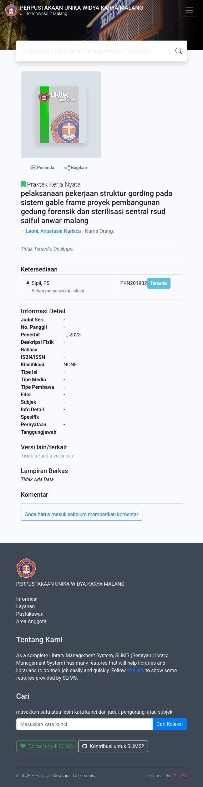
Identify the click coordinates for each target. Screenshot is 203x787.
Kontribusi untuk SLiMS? (113, 746)
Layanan (25, 606)
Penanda (42, 168)
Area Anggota (31, 621)
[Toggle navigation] (189, 10)
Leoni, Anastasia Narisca (53, 231)
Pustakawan (29, 614)
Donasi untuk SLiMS (46, 746)
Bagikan (75, 168)
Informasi (27, 599)
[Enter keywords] (84, 724)
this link (135, 670)
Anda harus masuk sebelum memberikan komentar (82, 514)
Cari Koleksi (170, 724)
